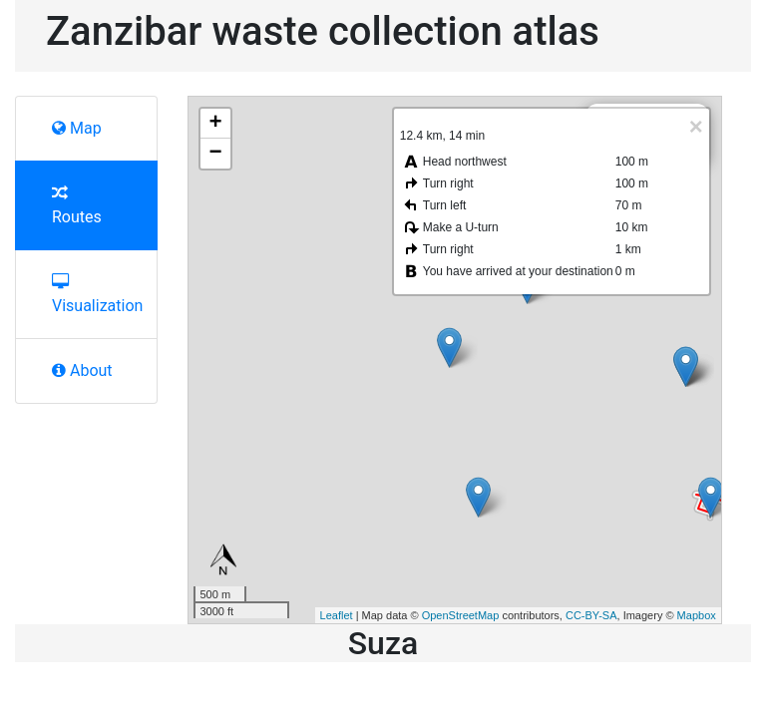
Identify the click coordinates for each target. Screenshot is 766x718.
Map (77, 128)
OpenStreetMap (461, 615)
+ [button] (214, 124)
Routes (77, 205)
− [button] (214, 154)
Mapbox (696, 615)
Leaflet (336, 615)
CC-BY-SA (591, 615)
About (82, 370)
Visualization (94, 294)
